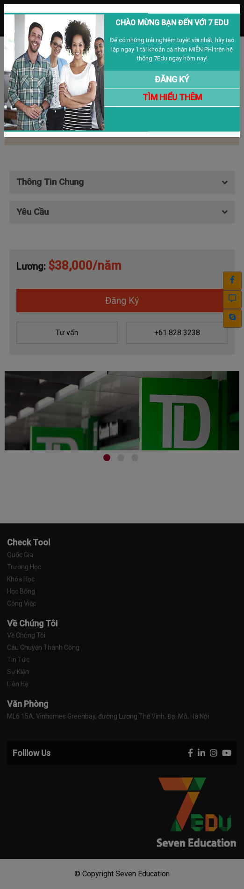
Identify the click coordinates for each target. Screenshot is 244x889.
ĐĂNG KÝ (172, 79)
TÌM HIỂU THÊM (172, 97)
